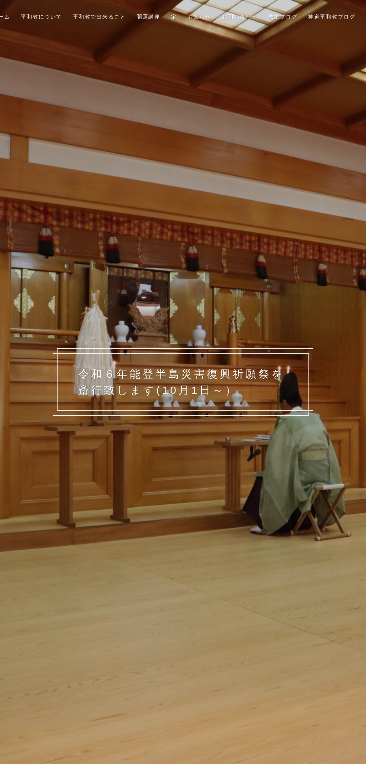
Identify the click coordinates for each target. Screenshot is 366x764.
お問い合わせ (239, 17)
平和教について (41, 17)
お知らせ (199, 17)
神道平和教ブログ (331, 17)
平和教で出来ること (99, 17)
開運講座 (148, 17)
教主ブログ (283, 17)
